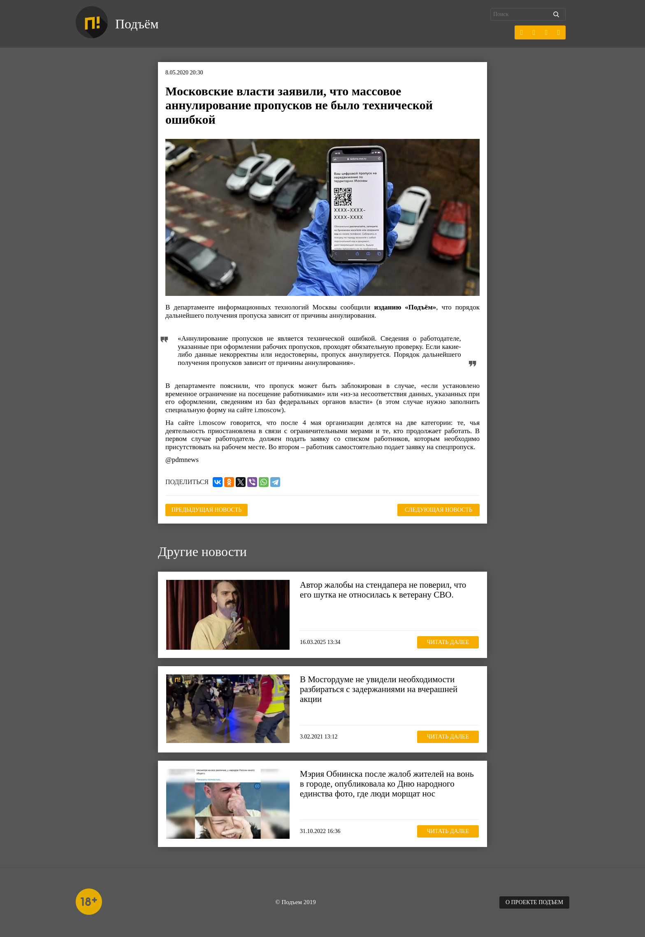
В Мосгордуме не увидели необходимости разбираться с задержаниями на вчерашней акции (378, 689)
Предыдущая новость (207, 510)
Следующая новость (438, 510)
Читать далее (448, 642)
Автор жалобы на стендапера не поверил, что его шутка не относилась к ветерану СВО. (383, 590)
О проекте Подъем (534, 902)
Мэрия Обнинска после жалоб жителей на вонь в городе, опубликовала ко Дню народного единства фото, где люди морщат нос (387, 784)
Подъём (136, 23)
